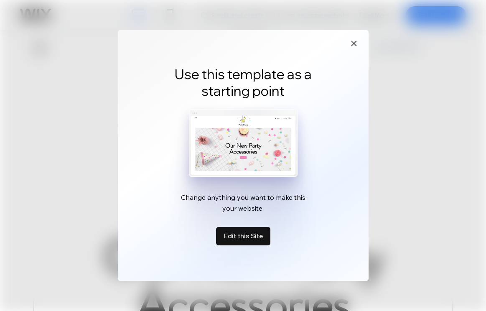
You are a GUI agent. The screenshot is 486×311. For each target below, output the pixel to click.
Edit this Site (243, 236)
